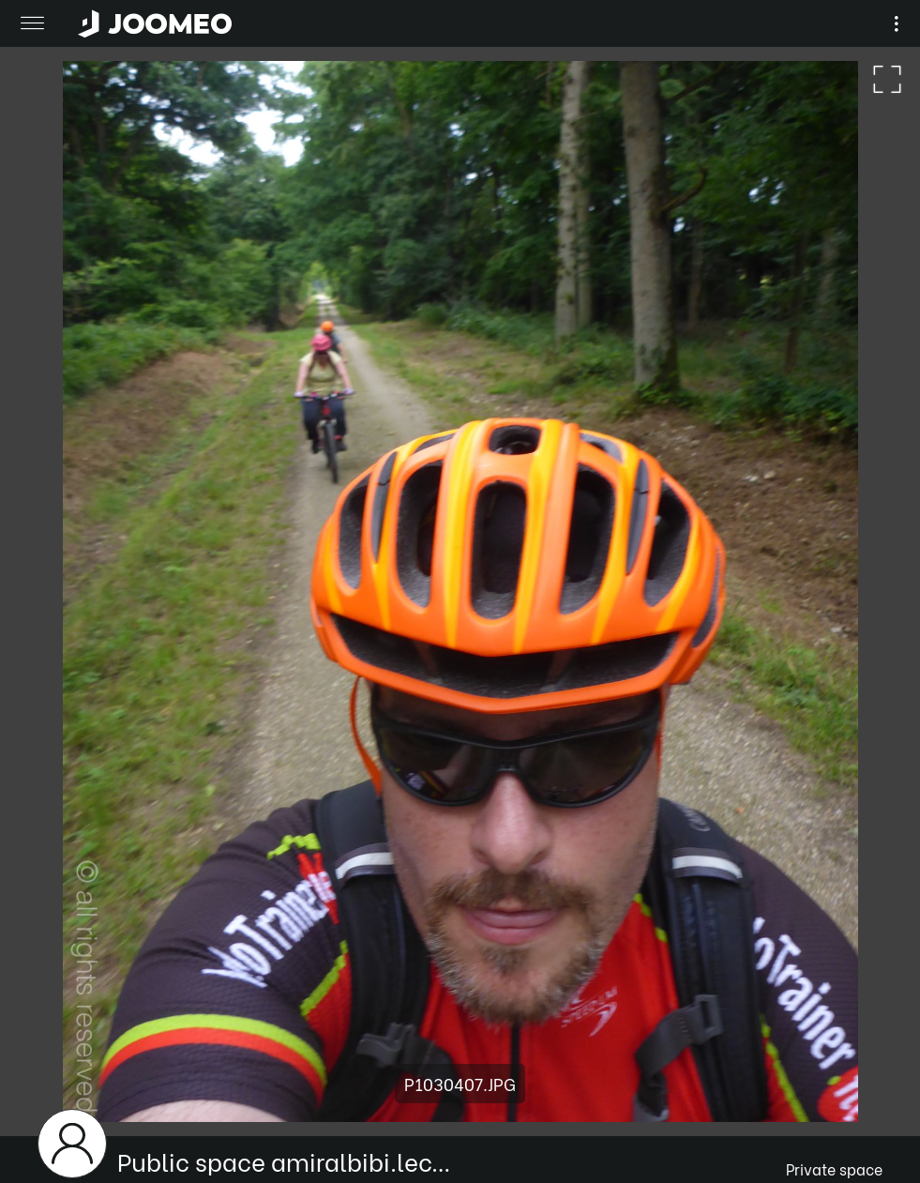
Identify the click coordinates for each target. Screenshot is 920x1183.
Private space (834, 1168)
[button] (49, 1086)
